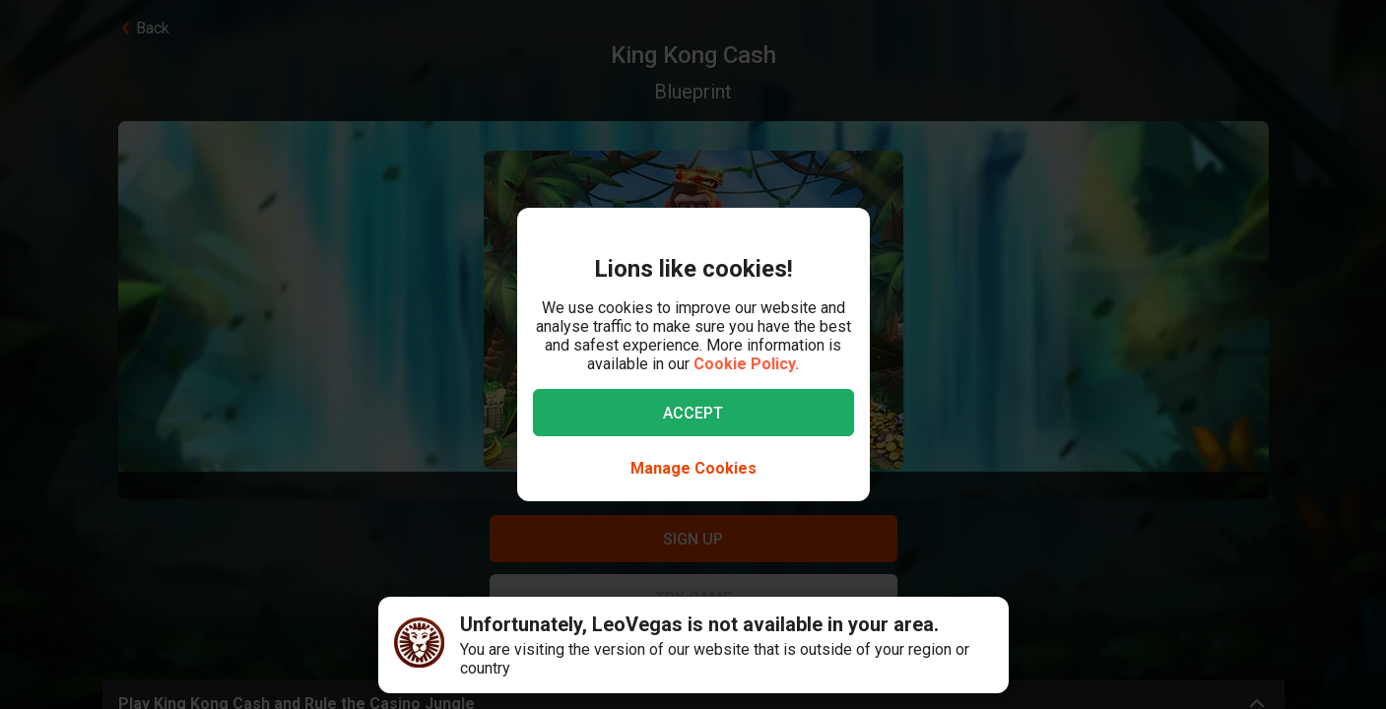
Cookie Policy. (746, 363)
